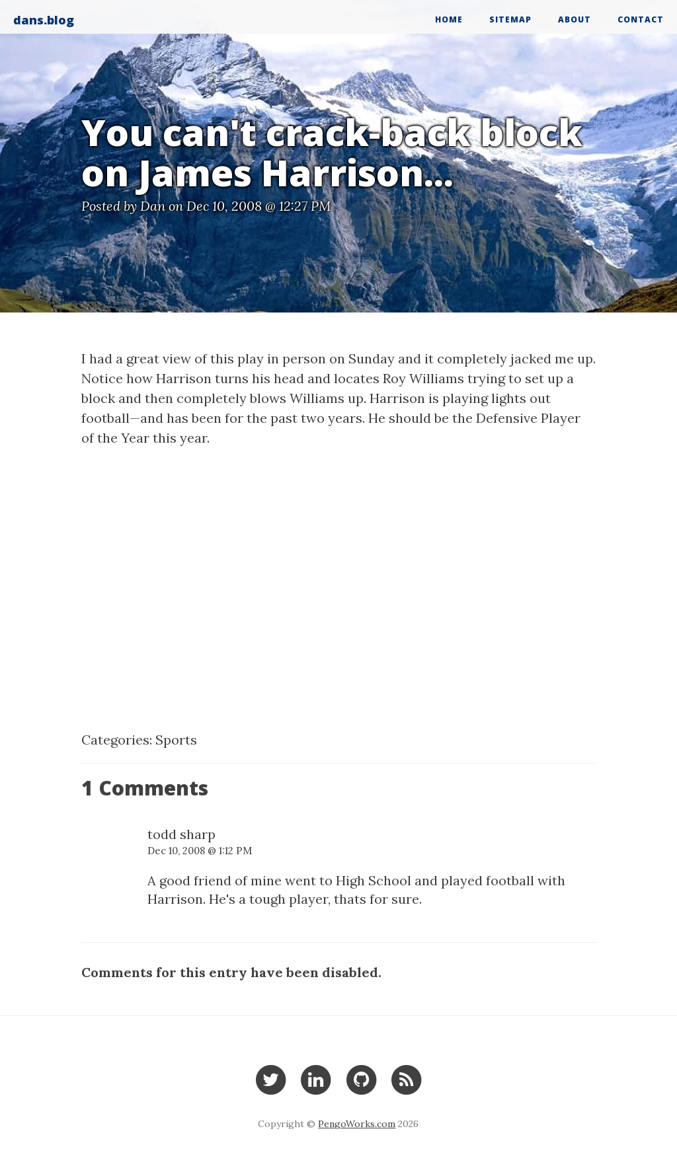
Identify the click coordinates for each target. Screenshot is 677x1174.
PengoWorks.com (356, 1124)
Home (449, 19)
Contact (640, 19)
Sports (176, 739)
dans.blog (43, 20)
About (574, 19)
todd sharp (181, 834)
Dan (152, 206)
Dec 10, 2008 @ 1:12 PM (199, 850)
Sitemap (510, 19)
